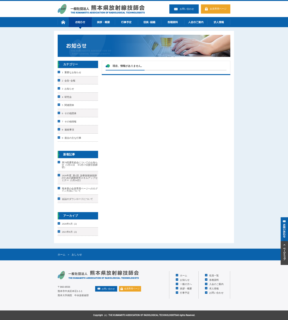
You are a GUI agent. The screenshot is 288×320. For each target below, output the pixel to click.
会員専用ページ (218, 8)
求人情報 (218, 22)
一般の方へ (186, 284)
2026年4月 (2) (69, 223)
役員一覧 (214, 275)
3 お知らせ (68, 88)
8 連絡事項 (68, 129)
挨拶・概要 (103, 22)
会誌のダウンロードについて (77, 199)
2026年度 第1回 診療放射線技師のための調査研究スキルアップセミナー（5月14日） (80, 177)
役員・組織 (149, 22)
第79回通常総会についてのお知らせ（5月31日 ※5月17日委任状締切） (80, 164)
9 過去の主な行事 (71, 137)
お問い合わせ (187, 9)
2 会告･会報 (68, 80)
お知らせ (80, 22)
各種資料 (172, 22)
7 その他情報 (69, 121)
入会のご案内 (195, 22)
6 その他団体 (69, 113)
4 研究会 (67, 96)
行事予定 (126, 22)
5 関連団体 (68, 105)
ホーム (63, 22)
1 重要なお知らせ (71, 72)
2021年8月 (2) (69, 231)
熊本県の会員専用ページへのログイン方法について (80, 189)
